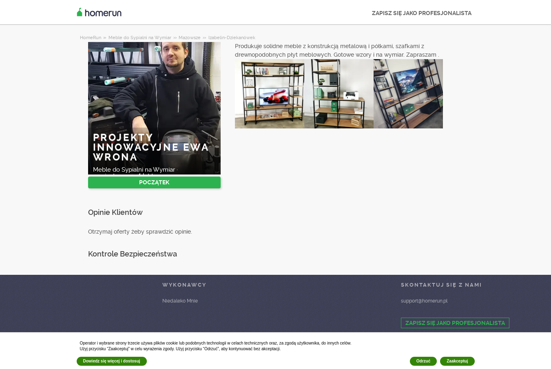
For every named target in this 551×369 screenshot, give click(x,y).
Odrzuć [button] (423, 361)
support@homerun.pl (424, 301)
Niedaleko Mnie (180, 301)
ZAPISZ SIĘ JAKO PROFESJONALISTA (421, 13)
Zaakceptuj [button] (457, 361)
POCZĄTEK (154, 182)
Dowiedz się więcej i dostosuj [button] (111, 361)
